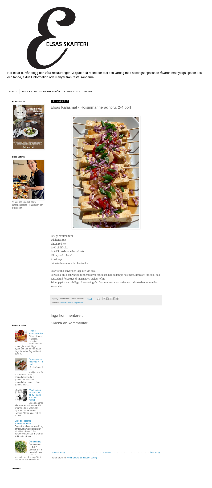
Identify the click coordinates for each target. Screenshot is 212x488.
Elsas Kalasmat (66, 303)
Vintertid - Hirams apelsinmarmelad (23, 422)
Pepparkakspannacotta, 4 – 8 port (36, 361)
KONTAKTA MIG (72, 91)
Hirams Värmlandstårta (36, 332)
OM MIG (88, 91)
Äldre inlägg (154, 452)
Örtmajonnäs (35, 442)
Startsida (13, 91)
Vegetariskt (78, 303)
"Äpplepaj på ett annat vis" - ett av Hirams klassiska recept (35, 395)
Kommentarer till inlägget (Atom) (82, 458)
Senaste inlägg (58, 452)
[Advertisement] (106, 425)
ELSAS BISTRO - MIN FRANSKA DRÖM (41, 91)
